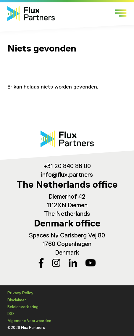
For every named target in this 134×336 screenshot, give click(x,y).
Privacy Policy (20, 293)
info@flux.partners (67, 175)
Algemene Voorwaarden (29, 321)
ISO (10, 314)
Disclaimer (16, 300)
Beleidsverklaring (22, 307)
